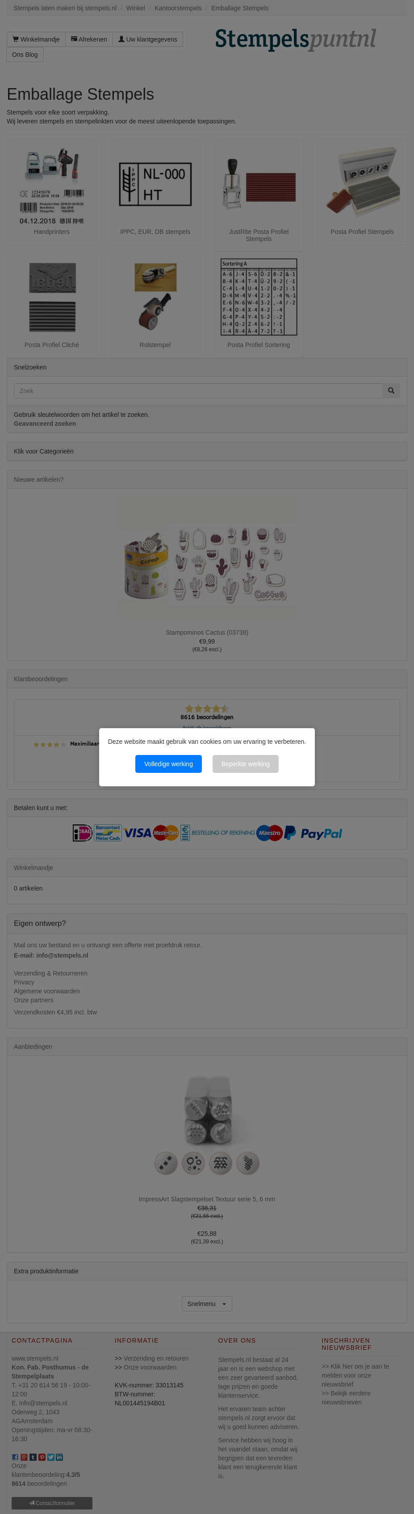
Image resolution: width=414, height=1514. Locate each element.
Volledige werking (168, 764)
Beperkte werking (246, 764)
